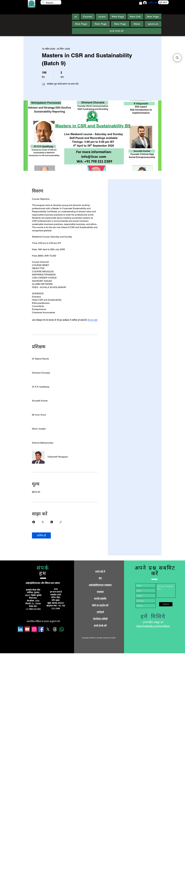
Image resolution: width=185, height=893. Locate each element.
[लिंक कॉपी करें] (60, 522)
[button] (140, 3)
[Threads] (55, 629)
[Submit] (165, 604)
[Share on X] (42, 522)
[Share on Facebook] (33, 522)
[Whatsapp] (61, 629)
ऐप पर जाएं (92, 320)
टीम (100, 578)
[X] (48, 629)
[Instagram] (34, 629)
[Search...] (50, 2)
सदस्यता (100, 592)
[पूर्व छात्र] (163, 2)
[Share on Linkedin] (51, 522)
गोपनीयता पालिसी (100, 619)
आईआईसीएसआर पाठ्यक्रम (100, 585)
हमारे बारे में (100, 571)
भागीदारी (100, 612)
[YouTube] (27, 629)
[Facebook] (41, 629)
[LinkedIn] (20, 629)
